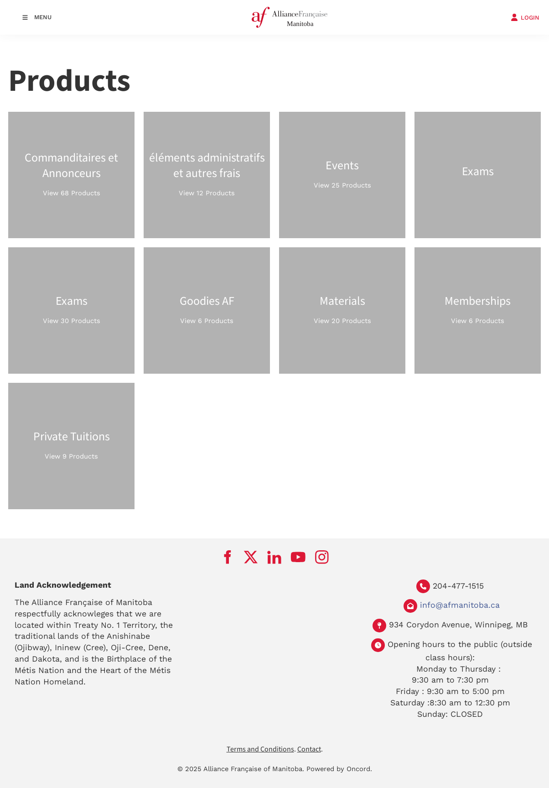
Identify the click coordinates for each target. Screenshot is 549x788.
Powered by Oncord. (339, 769)
